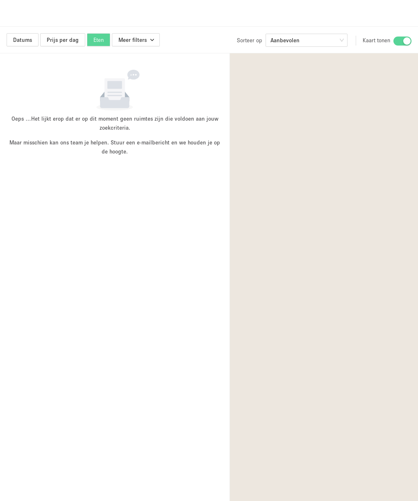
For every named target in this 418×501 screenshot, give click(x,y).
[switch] (402, 41)
